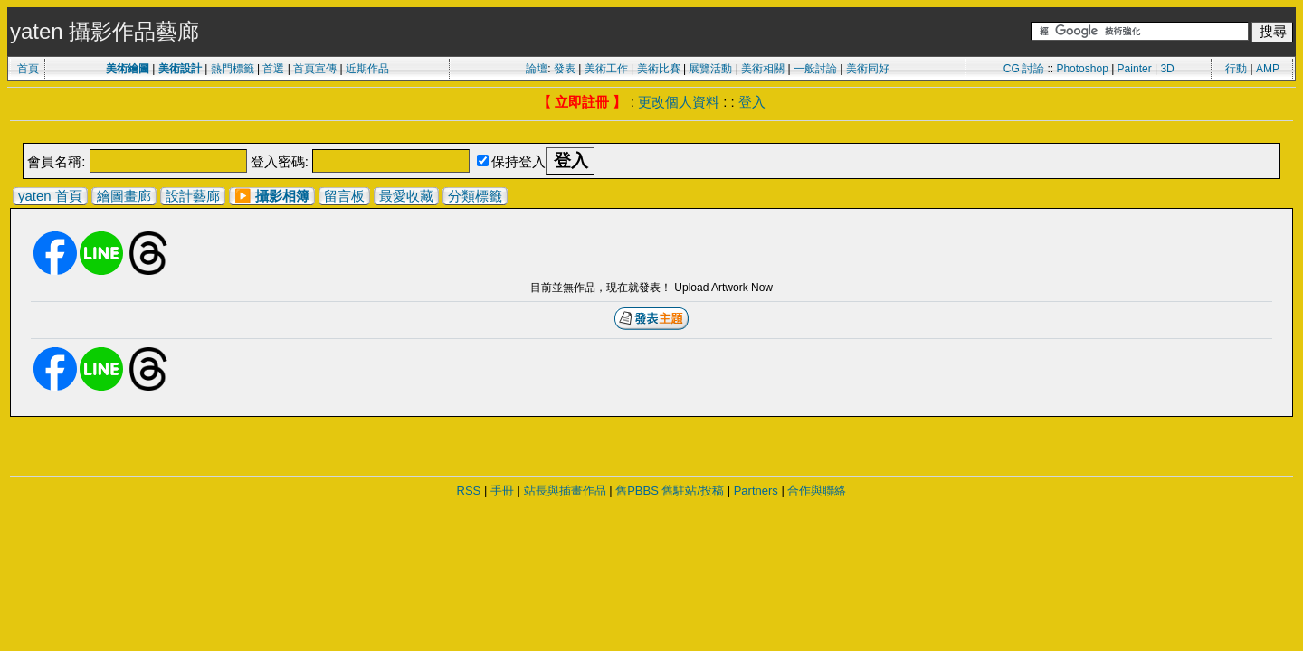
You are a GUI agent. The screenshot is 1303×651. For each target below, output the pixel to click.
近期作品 (367, 68)
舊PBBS (637, 490)
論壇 (536, 68)
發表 (564, 68)
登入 (752, 101)
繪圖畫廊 (124, 195)
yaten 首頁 (50, 195)
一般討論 (815, 68)
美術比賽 (658, 68)
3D (1167, 68)
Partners (756, 490)
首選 (273, 68)
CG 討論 (1023, 68)
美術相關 (763, 68)
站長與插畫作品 (565, 490)
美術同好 (867, 68)
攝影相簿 (282, 195)
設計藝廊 (193, 195)
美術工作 (606, 68)
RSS (469, 490)
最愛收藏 (406, 195)
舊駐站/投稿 (692, 490)
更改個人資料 (678, 101)
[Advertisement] (651, 133)
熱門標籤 (232, 68)
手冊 (502, 490)
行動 (1236, 68)
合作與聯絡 (816, 490)
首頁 (28, 68)
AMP (1267, 68)
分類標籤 (475, 195)
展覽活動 (710, 68)
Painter (1135, 68)
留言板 (344, 195)
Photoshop (1082, 68)
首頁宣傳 (315, 68)
